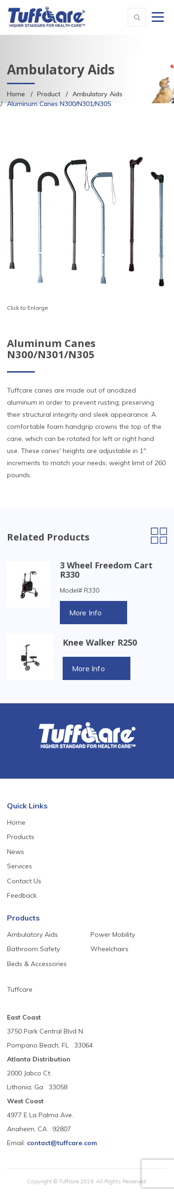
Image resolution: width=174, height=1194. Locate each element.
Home (16, 94)
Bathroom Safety (33, 949)
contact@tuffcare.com (62, 1143)
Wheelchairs (109, 949)
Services (19, 866)
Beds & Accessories (37, 964)
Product (48, 94)
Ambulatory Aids (97, 94)
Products (20, 837)
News (15, 851)
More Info (85, 612)
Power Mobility (112, 934)
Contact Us (24, 881)
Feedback (22, 895)
